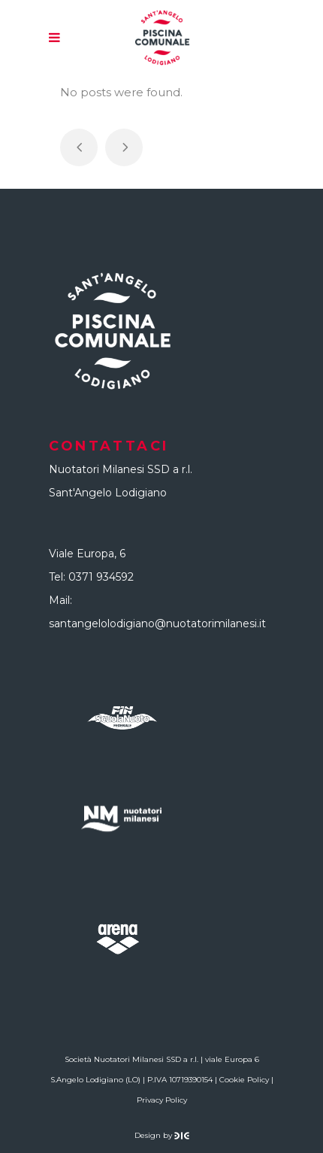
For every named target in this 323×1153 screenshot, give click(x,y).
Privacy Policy (162, 1100)
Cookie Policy (244, 1080)
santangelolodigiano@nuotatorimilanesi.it (157, 623)
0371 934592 (101, 577)
